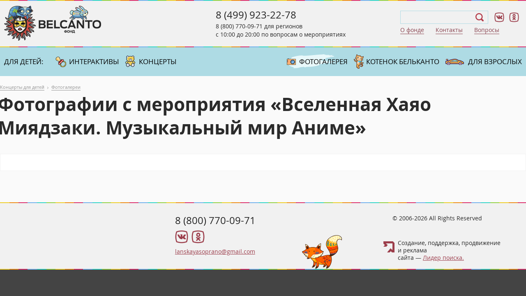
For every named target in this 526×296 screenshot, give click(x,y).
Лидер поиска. (443, 257)
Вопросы (486, 30)
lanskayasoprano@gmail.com (215, 251)
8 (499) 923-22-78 (256, 15)
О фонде (412, 30)
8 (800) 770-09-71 (239, 26)
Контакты (449, 30)
